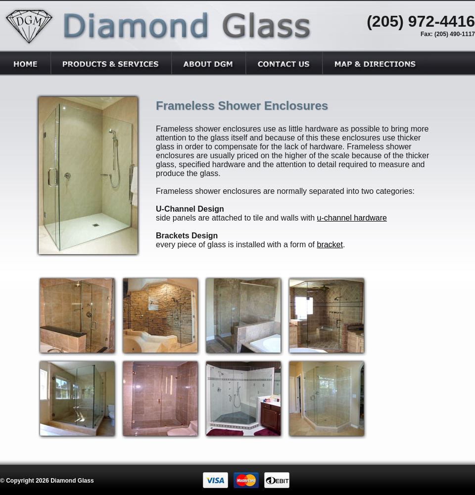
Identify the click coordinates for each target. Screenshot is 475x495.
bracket (329, 244)
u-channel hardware (352, 218)
